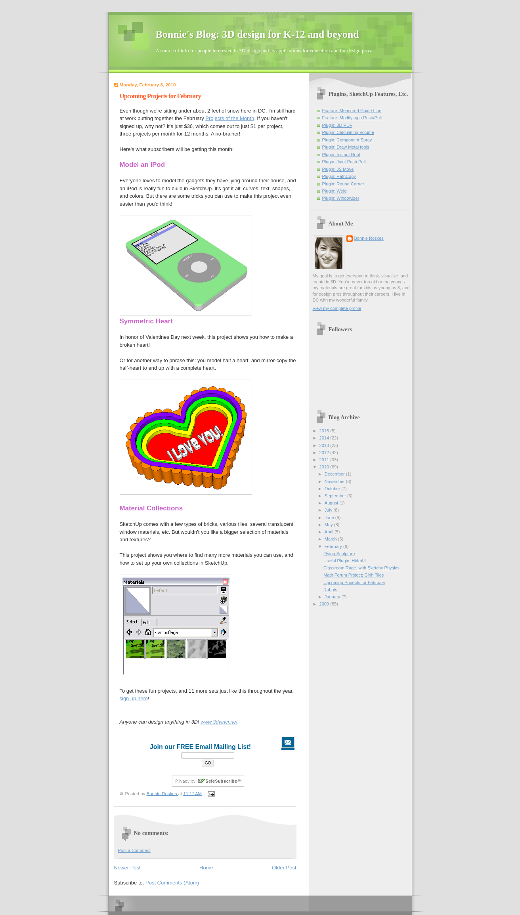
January (333, 596)
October (333, 488)
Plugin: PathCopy (339, 176)
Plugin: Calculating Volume (348, 132)
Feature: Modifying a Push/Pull (352, 117)
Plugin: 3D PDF (337, 125)
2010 (325, 466)
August (332, 502)
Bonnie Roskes (369, 238)
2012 (325, 452)
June (330, 517)
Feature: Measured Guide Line (352, 110)
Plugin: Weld (334, 191)
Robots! (330, 589)
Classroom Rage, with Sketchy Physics (361, 567)
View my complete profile (337, 308)
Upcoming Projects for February (354, 582)
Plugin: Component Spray (347, 140)
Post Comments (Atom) (172, 883)
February (334, 546)
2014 (325, 438)
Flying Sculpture (339, 553)
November (335, 481)
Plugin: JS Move (338, 169)
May (329, 524)
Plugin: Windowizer (340, 198)
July (329, 510)
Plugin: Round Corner (343, 183)
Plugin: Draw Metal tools (345, 147)
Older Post (284, 868)
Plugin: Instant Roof (341, 154)
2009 (325, 604)
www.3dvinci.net (219, 722)
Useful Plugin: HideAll (344, 560)
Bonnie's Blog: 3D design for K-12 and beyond (257, 34)
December (335, 474)
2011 (325, 459)
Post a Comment (134, 850)
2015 (325, 430)
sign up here (134, 698)
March (331, 539)
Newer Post (127, 868)
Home (206, 868)
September (336, 495)
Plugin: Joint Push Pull (344, 161)
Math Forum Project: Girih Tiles (353, 575)
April (330, 531)
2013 (325, 445)
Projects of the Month (229, 118)
